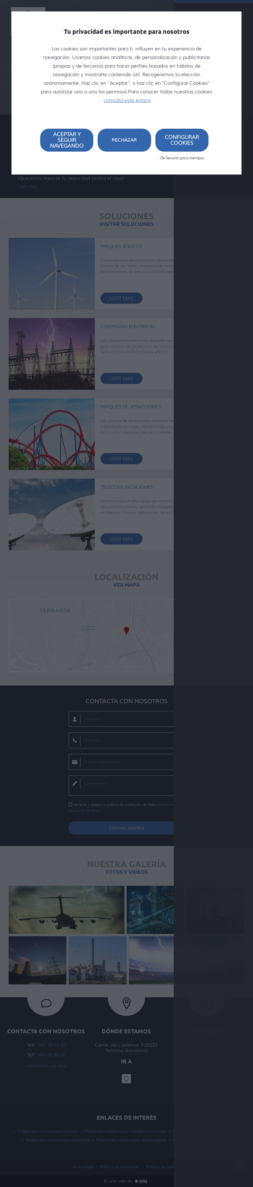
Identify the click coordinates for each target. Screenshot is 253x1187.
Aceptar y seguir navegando (67, 140)
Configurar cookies (181, 143)
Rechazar (124, 140)
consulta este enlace (127, 100)
